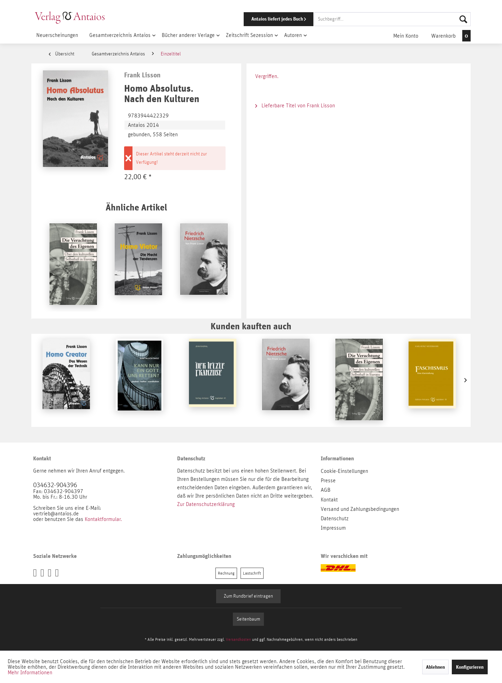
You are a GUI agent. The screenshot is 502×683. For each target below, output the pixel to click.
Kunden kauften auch (251, 326)
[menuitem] (348, 19)
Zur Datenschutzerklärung (206, 504)
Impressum (333, 528)
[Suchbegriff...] (392, 19)
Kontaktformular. (103, 519)
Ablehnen (435, 667)
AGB (325, 490)
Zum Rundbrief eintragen (248, 596)
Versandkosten (238, 639)
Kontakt (329, 499)
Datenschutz (335, 518)
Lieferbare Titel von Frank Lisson (295, 105)
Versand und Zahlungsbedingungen (360, 509)
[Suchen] (463, 19)
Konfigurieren (470, 667)
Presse (328, 480)
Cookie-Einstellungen (344, 471)
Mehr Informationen (30, 672)
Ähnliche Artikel (136, 207)
